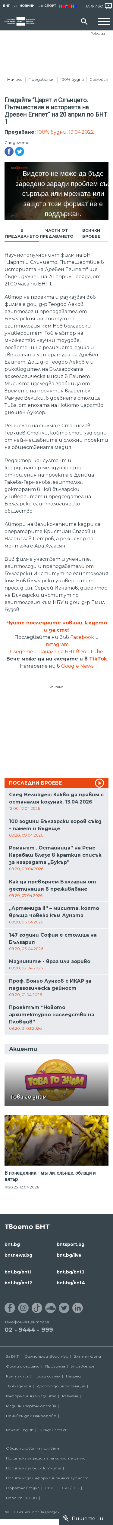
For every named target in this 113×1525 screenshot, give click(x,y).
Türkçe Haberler (53, 1430)
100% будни (72, 79)
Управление (83, 1366)
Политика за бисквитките (33, 1468)
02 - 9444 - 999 (29, 1329)
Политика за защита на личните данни (46, 1458)
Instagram (56, 644)
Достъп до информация (61, 1386)
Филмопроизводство (46, 1356)
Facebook (82, 637)
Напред (73, 1376)
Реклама (98, 34)
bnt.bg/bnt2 (18, 1283)
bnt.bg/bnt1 (18, 1272)
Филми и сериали (22, 1366)
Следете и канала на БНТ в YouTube (56, 651)
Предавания (41, 79)
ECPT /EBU (69, 1488)
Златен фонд (87, 1356)
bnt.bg (12, 1244)
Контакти (17, 1376)
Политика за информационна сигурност (47, 1478)
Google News (77, 666)
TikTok (98, 659)
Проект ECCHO (21, 1498)
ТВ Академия (18, 1386)
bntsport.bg (70, 1244)
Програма (55, 1366)
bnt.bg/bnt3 (70, 1272)
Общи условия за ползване (33, 1448)
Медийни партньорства (31, 1406)
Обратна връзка (22, 1488)
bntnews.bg (18, 1255)
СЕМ (49, 1488)
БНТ (6, 6)
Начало (15, 79)
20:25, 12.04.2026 (23, 1187)
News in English (19, 1430)
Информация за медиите (31, 1396)
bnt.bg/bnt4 (71, 1283)
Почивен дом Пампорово (31, 1416)
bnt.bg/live (69, 1255)
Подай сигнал (47, 1376)
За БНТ (12, 1356)
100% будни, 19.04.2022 (65, 132)
